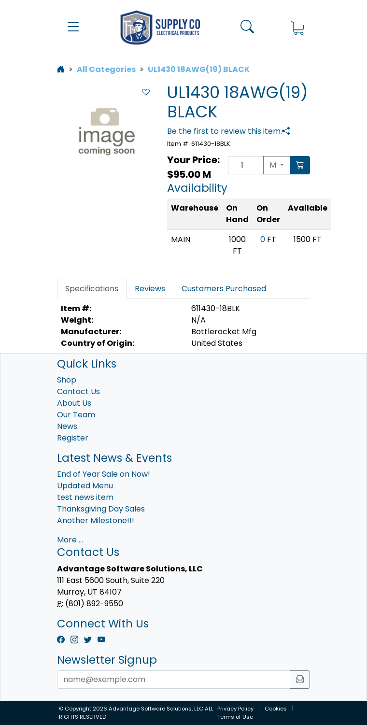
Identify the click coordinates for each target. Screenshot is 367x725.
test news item (85, 497)
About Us (74, 403)
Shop (66, 379)
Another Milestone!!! (95, 520)
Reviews (150, 288)
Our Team (76, 414)
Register (72, 437)
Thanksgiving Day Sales (101, 508)
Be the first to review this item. (224, 131)
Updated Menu (85, 485)
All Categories (106, 69)
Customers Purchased (224, 288)
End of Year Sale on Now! (103, 474)
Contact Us (78, 391)
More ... (70, 539)
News (67, 426)
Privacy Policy (235, 708)
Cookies (276, 708)
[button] (73, 27)
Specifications (91, 288)
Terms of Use (235, 717)
